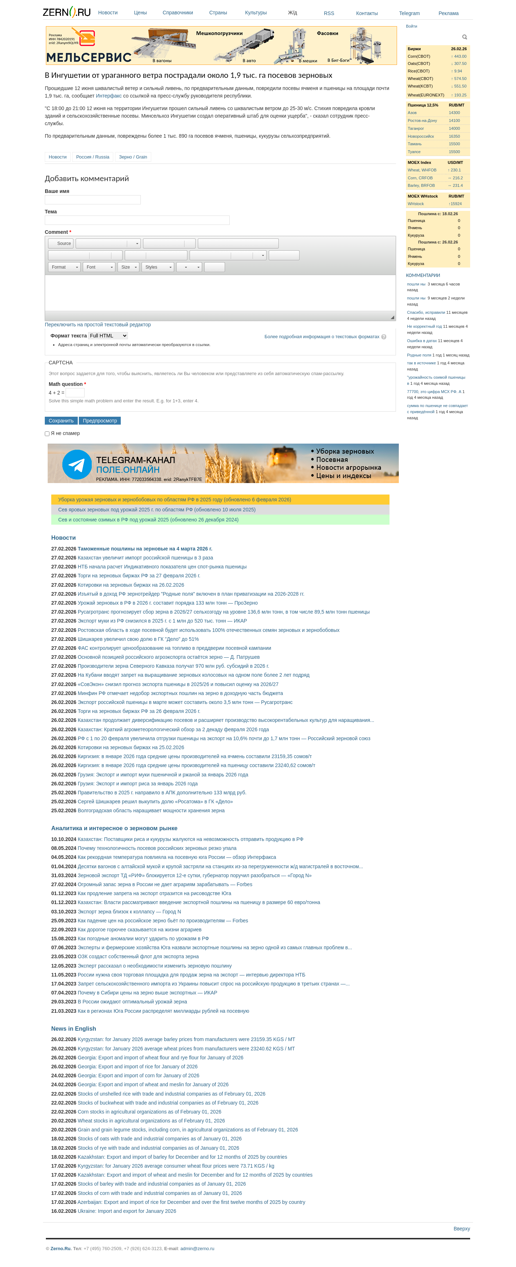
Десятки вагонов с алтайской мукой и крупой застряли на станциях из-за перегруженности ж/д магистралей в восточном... (220, 866)
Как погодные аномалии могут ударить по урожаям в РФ (143, 938)
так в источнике (421, 363)
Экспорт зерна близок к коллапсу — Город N (129, 911)
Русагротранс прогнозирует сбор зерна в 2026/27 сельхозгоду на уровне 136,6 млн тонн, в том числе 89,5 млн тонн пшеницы (224, 612)
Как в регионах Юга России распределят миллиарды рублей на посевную (163, 1011)
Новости (114, 12)
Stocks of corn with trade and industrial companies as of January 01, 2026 (160, 1193)
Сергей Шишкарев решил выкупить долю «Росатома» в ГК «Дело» (155, 801)
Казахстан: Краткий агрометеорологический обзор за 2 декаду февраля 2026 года (173, 729)
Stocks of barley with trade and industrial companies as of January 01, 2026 (162, 1184)
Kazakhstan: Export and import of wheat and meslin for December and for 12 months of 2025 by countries (195, 1175)
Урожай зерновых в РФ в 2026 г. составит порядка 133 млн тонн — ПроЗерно (168, 603)
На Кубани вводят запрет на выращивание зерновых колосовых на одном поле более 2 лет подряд (194, 675)
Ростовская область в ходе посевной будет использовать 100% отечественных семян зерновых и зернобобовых (209, 630)
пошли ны (416, 284)
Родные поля (419, 355)
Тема (51, 211)
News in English (73, 1028)
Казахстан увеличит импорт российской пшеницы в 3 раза (145, 558)
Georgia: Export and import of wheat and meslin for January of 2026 (153, 1084)
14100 (454, 120)
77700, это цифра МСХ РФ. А (434, 391)
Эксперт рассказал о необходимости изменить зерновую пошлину (155, 966)
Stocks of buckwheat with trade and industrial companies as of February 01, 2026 (168, 1103)
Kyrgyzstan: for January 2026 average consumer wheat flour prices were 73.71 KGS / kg (176, 1166)
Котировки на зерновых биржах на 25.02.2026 (131, 747)
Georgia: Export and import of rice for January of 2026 (138, 1066)
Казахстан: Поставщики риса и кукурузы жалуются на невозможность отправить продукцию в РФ (191, 839)
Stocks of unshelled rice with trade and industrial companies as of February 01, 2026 (172, 1094)
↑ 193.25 (459, 95)
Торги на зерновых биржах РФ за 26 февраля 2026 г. (139, 711)
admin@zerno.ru (197, 1248)
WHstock (416, 204)
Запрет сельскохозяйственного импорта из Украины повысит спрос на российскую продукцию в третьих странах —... (214, 984)
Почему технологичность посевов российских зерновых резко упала (157, 848)
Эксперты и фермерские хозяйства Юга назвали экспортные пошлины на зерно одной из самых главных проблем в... (215, 947)
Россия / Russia (92, 157)
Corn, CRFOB (420, 178)
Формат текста (69, 336)
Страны (225, 12)
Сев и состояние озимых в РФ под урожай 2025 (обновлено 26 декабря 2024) (145, 520)
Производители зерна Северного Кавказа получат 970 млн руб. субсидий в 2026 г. (173, 666)
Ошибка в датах (422, 341)
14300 (454, 112)
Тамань (414, 144)
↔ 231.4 (455, 185)
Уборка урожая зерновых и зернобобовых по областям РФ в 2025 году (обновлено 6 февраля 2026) (171, 499)
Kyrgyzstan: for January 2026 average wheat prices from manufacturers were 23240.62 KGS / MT (186, 1048)
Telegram (409, 13)
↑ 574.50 (459, 78)
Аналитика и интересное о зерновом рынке (114, 828)
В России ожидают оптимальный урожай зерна (132, 1001)
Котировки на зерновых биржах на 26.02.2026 (131, 585)
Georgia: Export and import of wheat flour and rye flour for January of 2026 (160, 1057)
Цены (146, 12)
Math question (67, 384)
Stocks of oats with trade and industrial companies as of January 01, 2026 (160, 1138)
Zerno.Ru (61, 1248)
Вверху (462, 1228)
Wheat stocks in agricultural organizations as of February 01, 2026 (151, 1121)
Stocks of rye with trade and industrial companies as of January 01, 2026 (158, 1148)
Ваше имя (57, 191)
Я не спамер (65, 433)
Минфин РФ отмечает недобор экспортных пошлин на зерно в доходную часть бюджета (180, 693)
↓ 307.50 (459, 63)
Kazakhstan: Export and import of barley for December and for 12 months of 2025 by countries (182, 1157)
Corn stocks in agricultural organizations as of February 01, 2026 (149, 1112)
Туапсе (414, 152)
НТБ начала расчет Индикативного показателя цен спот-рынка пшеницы (162, 566)
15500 (454, 144)
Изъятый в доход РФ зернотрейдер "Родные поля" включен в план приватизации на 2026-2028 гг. (191, 594)
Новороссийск (421, 136)
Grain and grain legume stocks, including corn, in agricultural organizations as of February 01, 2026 (188, 1130)
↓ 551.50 (459, 86)
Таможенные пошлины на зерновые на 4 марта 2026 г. (145, 549)
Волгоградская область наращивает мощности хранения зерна (151, 810)
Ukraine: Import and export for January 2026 (127, 1211)
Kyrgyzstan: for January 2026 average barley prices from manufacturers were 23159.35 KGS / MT (186, 1039)
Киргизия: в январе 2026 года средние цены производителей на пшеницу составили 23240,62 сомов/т (196, 765)
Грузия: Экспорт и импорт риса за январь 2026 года (138, 783)
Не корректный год (424, 326)
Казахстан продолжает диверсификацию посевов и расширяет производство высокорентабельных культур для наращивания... (226, 720)
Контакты (367, 13)
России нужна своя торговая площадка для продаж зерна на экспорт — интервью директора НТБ (191, 975)
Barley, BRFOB (421, 185)
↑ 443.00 (459, 56)
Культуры (265, 12)
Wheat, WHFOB (422, 170)
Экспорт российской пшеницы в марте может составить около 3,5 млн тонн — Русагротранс (185, 702)
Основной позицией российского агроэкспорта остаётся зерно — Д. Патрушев (169, 657)
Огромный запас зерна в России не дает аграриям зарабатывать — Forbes (165, 884)
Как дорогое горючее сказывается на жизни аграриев (139, 929)
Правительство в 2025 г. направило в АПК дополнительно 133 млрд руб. (162, 792)
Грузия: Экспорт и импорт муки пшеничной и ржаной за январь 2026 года (163, 774)
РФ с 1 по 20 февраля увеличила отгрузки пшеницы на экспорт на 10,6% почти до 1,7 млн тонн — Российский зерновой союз (224, 738)
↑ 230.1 (454, 170)
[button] (60, 243)
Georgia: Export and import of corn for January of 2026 (138, 1075)
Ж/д (292, 12)
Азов (412, 112)
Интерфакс (109, 96)
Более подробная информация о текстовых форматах (321, 336)
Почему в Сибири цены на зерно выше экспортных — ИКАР (147, 993)
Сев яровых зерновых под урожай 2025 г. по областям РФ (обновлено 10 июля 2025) (153, 509)
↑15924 (455, 204)
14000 (454, 128)
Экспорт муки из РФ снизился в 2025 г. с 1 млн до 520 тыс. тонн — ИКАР (162, 621)
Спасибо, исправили (426, 312)
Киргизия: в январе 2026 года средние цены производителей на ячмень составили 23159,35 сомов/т (195, 756)
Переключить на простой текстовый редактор (98, 324)
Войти (411, 26)
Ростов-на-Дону (422, 120)
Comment (58, 232)
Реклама (449, 13)
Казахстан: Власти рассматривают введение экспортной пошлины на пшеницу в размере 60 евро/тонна (199, 902)
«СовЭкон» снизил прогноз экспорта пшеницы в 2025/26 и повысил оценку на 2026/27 (178, 684)
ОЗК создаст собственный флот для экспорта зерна (138, 956)
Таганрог (416, 128)
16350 (454, 136)
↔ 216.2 (455, 178)
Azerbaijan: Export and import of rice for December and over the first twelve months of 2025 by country (191, 1202)
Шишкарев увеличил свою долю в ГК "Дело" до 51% (138, 639)
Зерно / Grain (133, 157)
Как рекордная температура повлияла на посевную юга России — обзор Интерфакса (177, 857)
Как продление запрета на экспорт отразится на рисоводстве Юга (154, 893)
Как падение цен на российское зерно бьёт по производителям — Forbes (163, 920)
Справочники (184, 12)
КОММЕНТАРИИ (423, 275)
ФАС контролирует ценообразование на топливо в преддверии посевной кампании (174, 648)
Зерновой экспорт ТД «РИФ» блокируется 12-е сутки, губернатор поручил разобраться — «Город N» (195, 875)
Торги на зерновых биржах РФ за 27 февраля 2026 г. (139, 575)
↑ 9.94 (456, 71)
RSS (329, 13)
